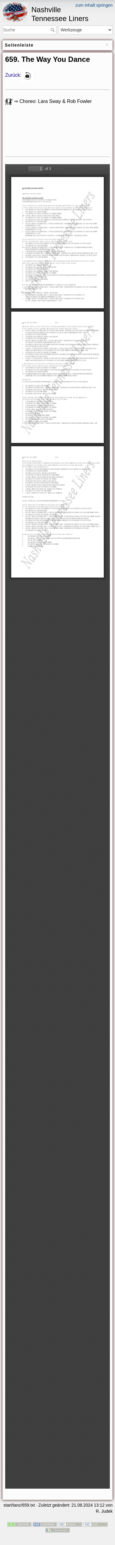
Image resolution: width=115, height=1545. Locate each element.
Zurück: (13, 75)
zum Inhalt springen (94, 5)
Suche (53, 30)
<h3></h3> (44, 134)
